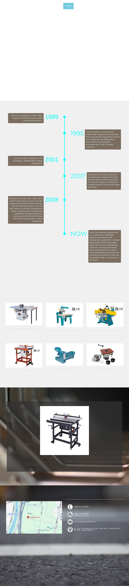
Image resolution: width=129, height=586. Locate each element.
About (79, 6)
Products (93, 6)
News (106, 6)
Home (68, 6)
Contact (118, 6)
